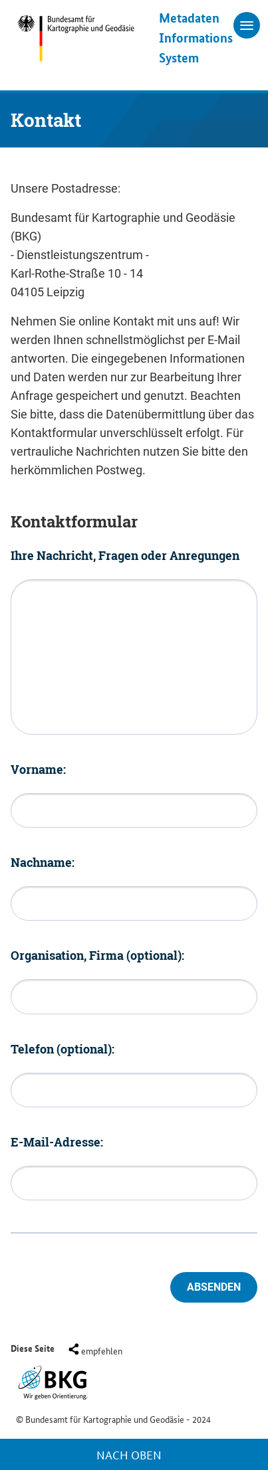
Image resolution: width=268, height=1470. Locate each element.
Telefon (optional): (62, 1049)
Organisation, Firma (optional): (97, 955)
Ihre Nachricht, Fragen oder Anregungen (125, 555)
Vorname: (38, 769)
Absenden (214, 1287)
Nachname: (42, 862)
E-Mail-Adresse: (57, 1142)
